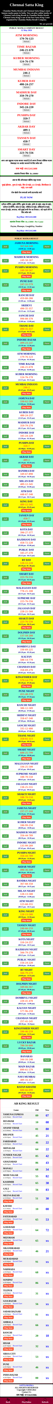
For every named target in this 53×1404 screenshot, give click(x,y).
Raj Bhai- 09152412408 (26, 217)
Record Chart (17, 1117)
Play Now (26, 252)
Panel (47, 247)
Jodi (5, 247)
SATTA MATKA (26, 1385)
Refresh (26, 41)
